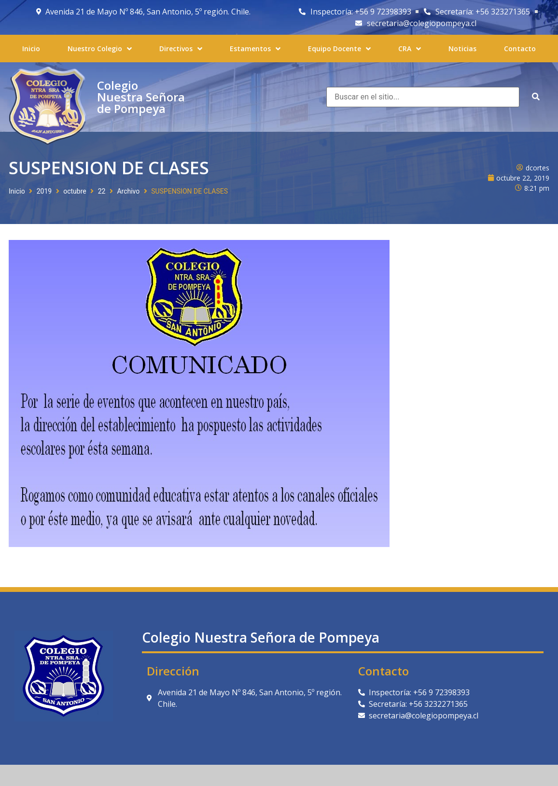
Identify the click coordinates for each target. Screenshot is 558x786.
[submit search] (535, 97)
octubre (74, 191)
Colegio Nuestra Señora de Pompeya (141, 96)
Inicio (17, 191)
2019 (44, 191)
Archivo (128, 191)
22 (102, 191)
